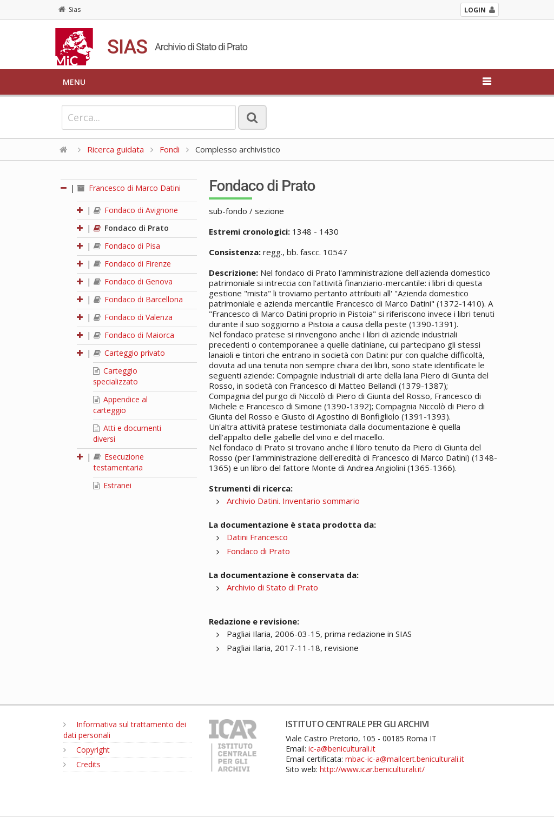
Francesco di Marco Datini (129, 188)
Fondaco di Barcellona (138, 299)
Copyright (86, 750)
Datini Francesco (257, 537)
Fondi (170, 149)
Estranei (112, 485)
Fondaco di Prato (131, 228)
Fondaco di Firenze (132, 263)
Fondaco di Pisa (127, 246)
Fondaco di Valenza (133, 317)
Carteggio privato (129, 353)
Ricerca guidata (115, 149)
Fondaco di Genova (133, 281)
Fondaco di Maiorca (134, 335)
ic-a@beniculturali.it (341, 748)
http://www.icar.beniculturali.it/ (372, 769)
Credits (82, 764)
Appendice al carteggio (120, 404)
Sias (69, 9)
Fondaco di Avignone (136, 210)
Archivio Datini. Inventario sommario (293, 500)
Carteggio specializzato (115, 376)
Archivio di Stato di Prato (272, 587)
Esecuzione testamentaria (119, 462)
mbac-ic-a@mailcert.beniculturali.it (404, 759)
